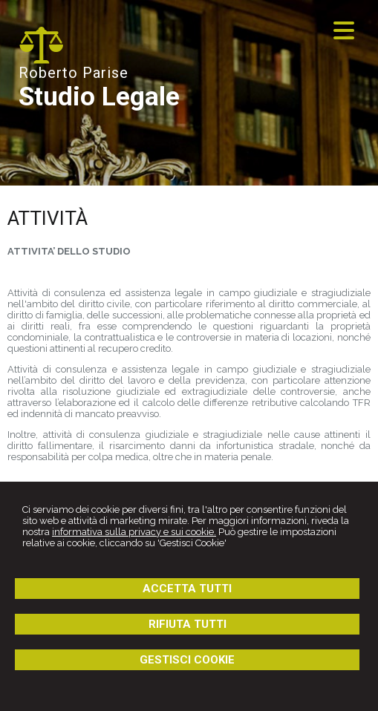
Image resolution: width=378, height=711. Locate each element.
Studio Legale (99, 97)
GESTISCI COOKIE (187, 659)
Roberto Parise (73, 73)
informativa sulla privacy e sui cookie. (134, 531)
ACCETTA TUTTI (187, 588)
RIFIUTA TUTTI (188, 624)
